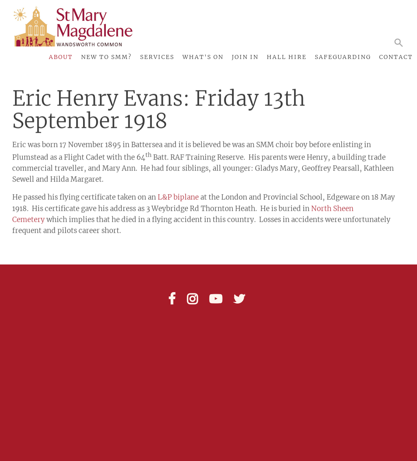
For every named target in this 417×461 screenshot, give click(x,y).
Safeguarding (343, 57)
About (61, 57)
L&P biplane (178, 194)
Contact (396, 57)
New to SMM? (106, 57)
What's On (203, 57)
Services (157, 57)
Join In (245, 57)
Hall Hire (287, 57)
